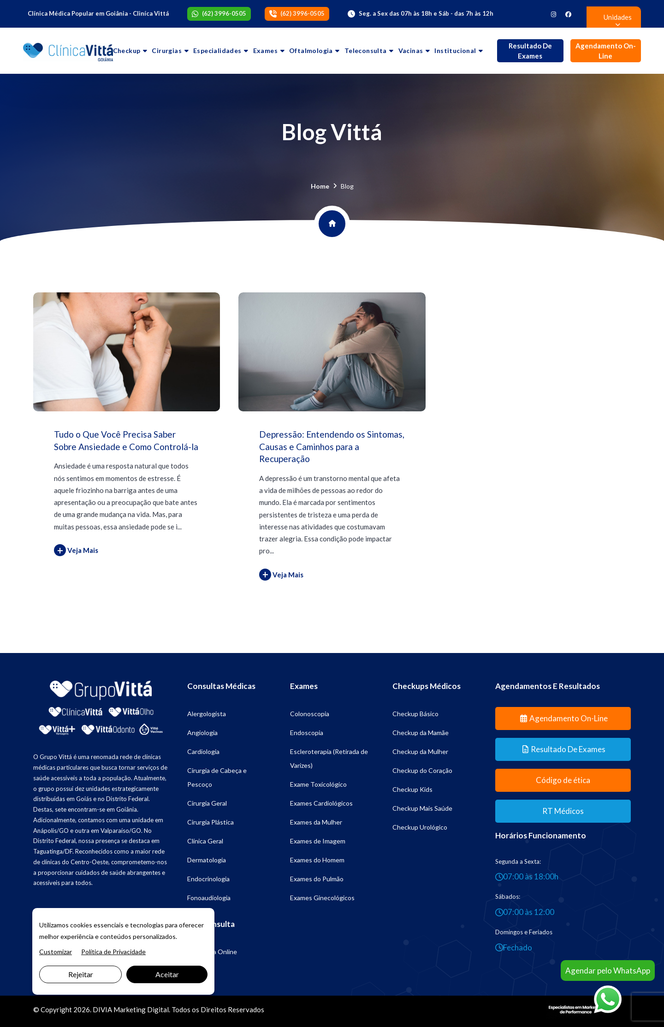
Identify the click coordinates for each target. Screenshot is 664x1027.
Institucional (455, 50)
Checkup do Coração (422, 770)
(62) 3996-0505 (224, 13)
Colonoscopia (309, 714)
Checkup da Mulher (420, 751)
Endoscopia (306, 732)
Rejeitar (80, 974)
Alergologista (206, 714)
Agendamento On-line (605, 51)
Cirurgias (167, 50)
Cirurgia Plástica (210, 822)
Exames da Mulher (316, 822)
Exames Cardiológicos (321, 803)
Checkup (127, 50)
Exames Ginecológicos (322, 898)
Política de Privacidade (113, 952)
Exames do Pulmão (317, 879)
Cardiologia (203, 751)
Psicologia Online (212, 952)
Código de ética (563, 780)
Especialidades (217, 50)
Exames (265, 50)
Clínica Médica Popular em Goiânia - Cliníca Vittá (98, 13)
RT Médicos (563, 811)
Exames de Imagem (317, 841)
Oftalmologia (311, 50)
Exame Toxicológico (318, 784)
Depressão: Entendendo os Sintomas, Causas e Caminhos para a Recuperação (331, 446)
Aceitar (167, 974)
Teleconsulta (365, 50)
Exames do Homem (317, 860)
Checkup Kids (412, 789)
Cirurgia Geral (207, 803)
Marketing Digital (141, 1009)
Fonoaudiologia (209, 898)
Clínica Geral (205, 841)
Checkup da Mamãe (420, 732)
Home (320, 186)
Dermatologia (206, 860)
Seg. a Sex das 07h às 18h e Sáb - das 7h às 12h (426, 13)
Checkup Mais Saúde (422, 808)
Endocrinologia (208, 879)
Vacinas (410, 50)
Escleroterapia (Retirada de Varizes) (329, 758)
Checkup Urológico (419, 827)
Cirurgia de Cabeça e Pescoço (217, 777)
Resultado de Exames (530, 51)
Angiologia (202, 732)
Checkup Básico (415, 714)
